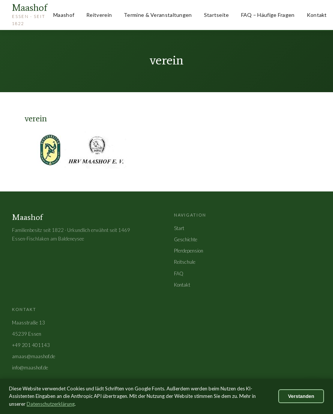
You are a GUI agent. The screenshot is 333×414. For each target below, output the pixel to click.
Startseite (216, 15)
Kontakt (317, 15)
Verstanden (301, 396)
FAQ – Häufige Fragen (268, 15)
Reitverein (99, 15)
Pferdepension (188, 251)
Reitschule (184, 262)
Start (179, 228)
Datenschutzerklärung (51, 404)
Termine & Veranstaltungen (158, 15)
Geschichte (185, 239)
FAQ (178, 273)
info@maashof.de (30, 368)
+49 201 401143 (31, 345)
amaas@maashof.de (33, 356)
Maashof (63, 15)
